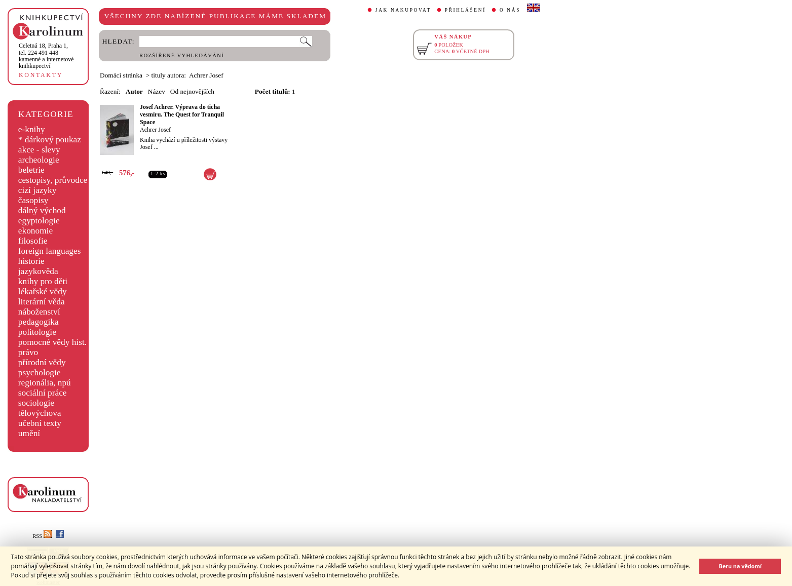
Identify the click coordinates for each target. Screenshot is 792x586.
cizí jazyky (37, 190)
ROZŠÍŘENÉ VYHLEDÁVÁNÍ (181, 55)
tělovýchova (39, 413)
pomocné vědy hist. (52, 342)
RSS (42, 536)
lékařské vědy (42, 291)
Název (156, 91)
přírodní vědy (42, 362)
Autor (134, 91)
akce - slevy (39, 149)
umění (29, 433)
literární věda (41, 301)
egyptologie (39, 220)
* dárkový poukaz (49, 139)
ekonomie (35, 231)
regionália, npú (44, 382)
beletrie (31, 170)
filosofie (33, 241)
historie (31, 261)
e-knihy (31, 129)
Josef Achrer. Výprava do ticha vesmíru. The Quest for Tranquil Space (182, 114)
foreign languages (49, 251)
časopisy (33, 200)
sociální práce (42, 393)
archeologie (38, 160)
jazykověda (38, 271)
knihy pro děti (42, 281)
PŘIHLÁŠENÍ (465, 10)
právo (28, 352)
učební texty (39, 423)
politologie (37, 332)
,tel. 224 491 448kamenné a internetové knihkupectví (46, 55)
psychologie (39, 372)
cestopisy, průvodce (53, 180)
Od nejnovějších (192, 91)
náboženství (39, 312)
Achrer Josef (155, 129)
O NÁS (510, 10)
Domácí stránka (121, 75)
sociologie (36, 403)
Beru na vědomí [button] (740, 566)
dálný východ (42, 210)
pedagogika (38, 322)
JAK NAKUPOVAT (403, 10)
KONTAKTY (41, 75)
